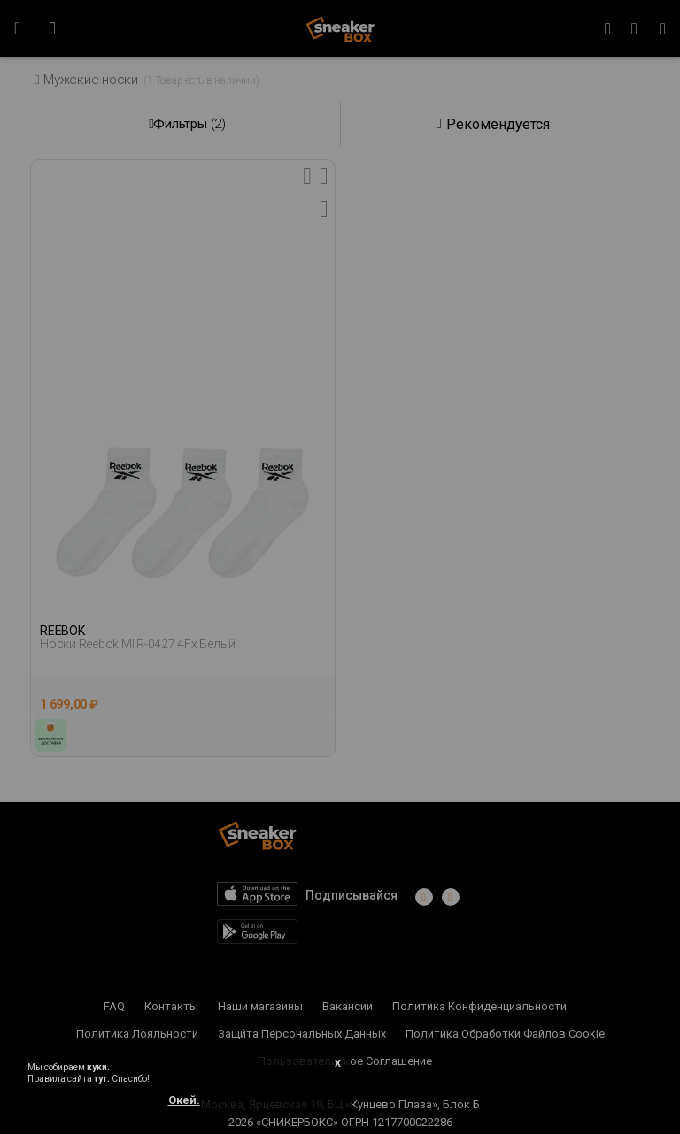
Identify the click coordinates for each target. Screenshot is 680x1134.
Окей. (184, 1100)
